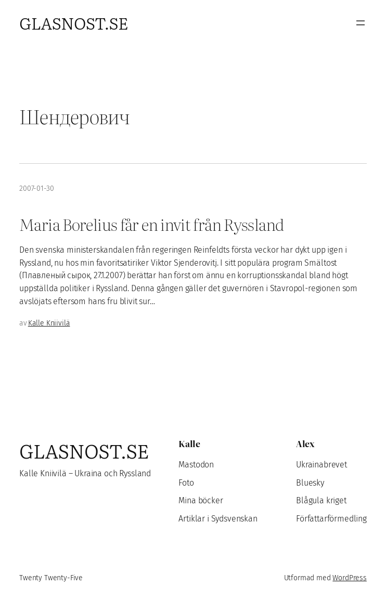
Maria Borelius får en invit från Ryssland (151, 224)
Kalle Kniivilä (49, 323)
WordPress (349, 577)
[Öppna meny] (360, 23)
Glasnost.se (73, 22)
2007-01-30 (36, 188)
